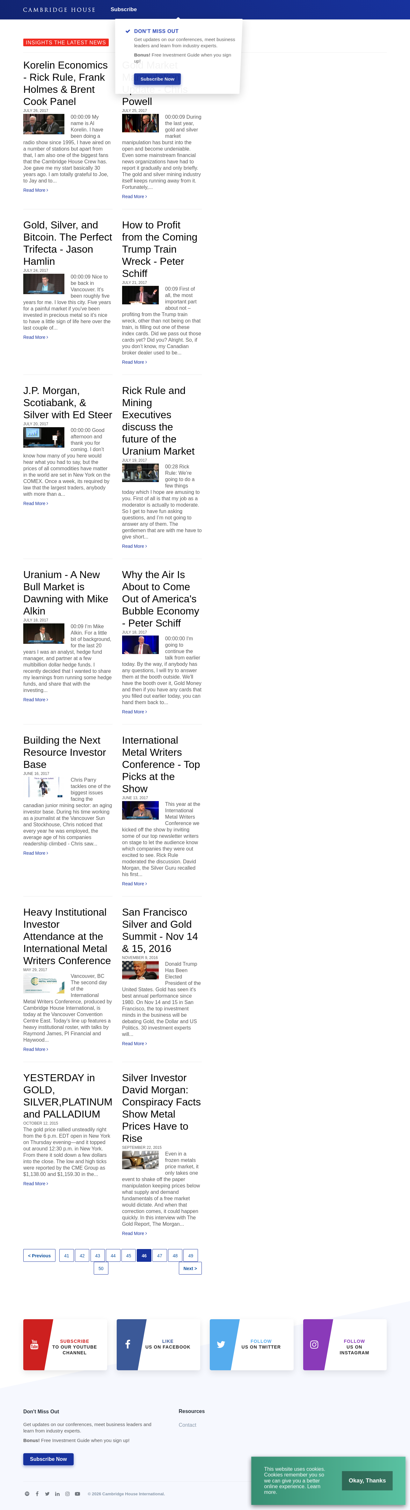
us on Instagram (354, 1347)
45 (128, 1255)
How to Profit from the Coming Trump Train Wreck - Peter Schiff (160, 249)
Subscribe (124, 9)
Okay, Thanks (362, 1483)
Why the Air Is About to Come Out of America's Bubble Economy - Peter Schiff (160, 599)
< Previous (39, 1255)
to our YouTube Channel (74, 1347)
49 (190, 1255)
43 (97, 1255)
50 (101, 1268)
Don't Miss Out (93, 1428)
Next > (190, 1268)
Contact (187, 1425)
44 (113, 1255)
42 (82, 1255)
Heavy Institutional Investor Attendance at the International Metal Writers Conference (67, 936)
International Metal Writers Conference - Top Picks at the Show (161, 764)
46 (144, 1255)
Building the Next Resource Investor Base (64, 752)
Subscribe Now (48, 1459)
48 (175, 1255)
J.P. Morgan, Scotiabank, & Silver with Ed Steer (67, 402)
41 (66, 1255)
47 (159, 1255)
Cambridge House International (133, 1493)
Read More (35, 190)
